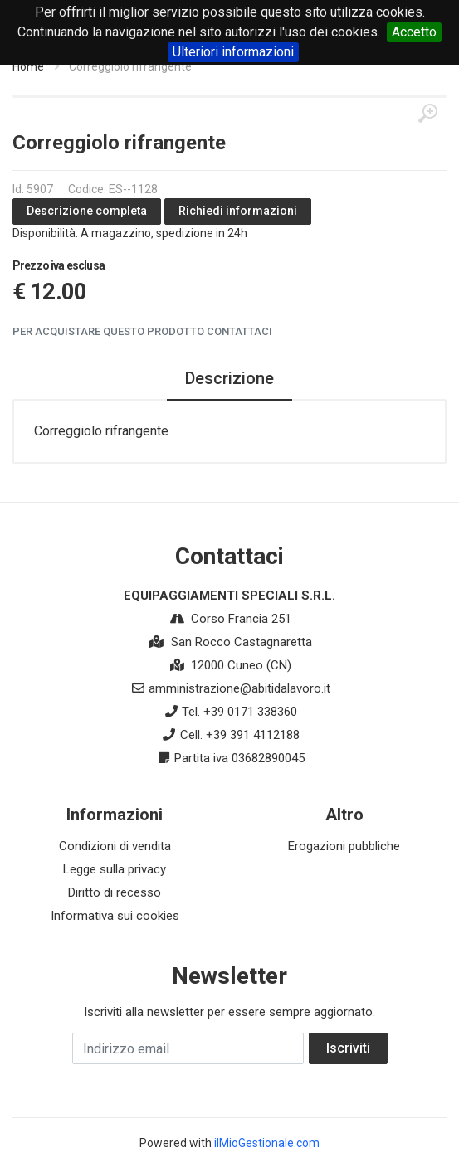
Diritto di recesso (114, 892)
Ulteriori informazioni (233, 52)
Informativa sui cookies (115, 915)
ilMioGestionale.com (267, 1143)
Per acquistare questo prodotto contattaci (142, 331)
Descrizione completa (87, 210)
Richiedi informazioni (237, 210)
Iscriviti (348, 1048)
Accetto (414, 32)
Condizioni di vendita (115, 846)
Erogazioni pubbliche (344, 846)
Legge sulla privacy (114, 869)
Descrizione (229, 378)
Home (28, 66)
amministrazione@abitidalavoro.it (239, 688)
